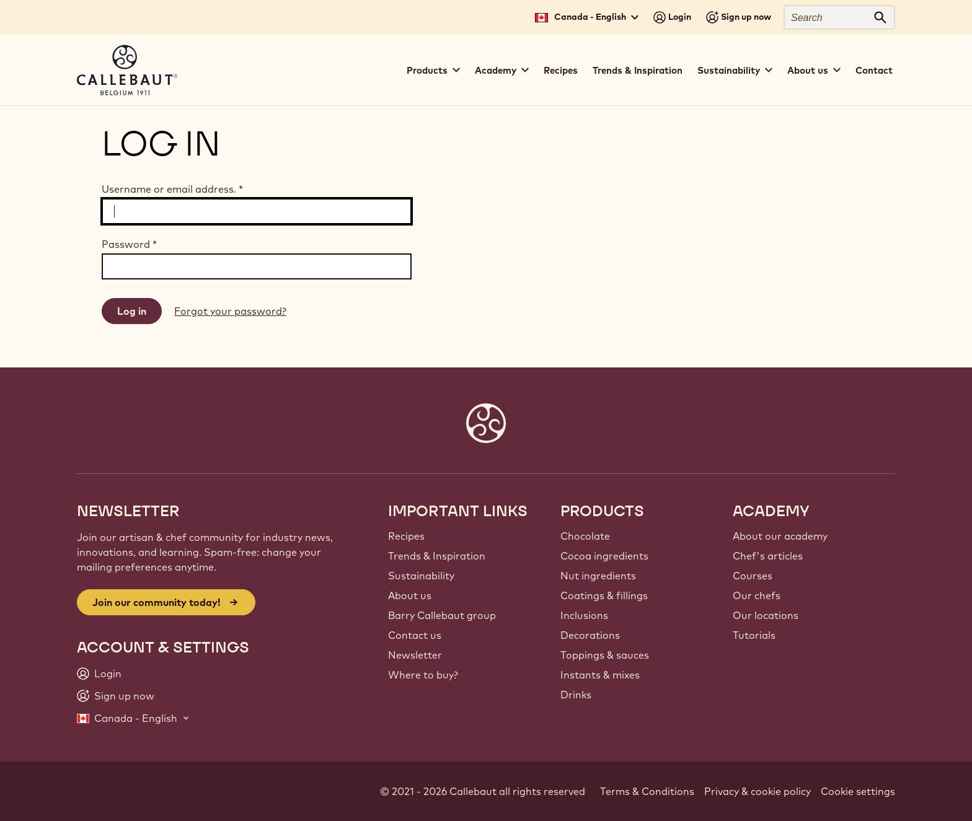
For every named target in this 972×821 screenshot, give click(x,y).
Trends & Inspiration (638, 70)
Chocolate (585, 536)
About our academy (780, 536)
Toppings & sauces (604, 655)
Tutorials (754, 635)
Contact (874, 70)
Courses (752, 575)
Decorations (590, 635)
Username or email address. (172, 189)
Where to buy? (423, 675)
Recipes (561, 70)
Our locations (765, 615)
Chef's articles (768, 556)
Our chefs (756, 595)
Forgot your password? (230, 311)
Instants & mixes (600, 675)
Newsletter (415, 655)
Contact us (414, 635)
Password (129, 244)
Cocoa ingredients (604, 556)
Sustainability (421, 575)
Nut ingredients (598, 575)
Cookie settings (858, 791)
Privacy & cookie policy (757, 791)
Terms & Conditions (647, 791)
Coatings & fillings (604, 595)
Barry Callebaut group (442, 615)
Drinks (575, 694)
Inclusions (584, 615)
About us (409, 595)
